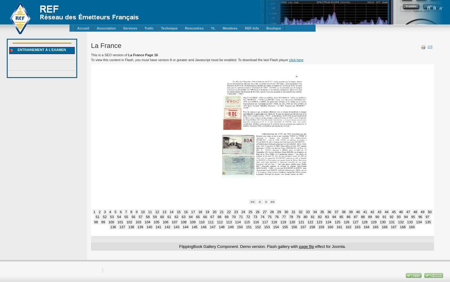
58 (147, 217)
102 (129, 222)
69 (227, 217)
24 (243, 212)
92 (391, 217)
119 (283, 222)
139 (140, 227)
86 (348, 217)
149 (230, 227)
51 (97, 217)
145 (194, 227)
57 (140, 217)
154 (276, 227)
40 (358, 212)
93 (398, 217)
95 (413, 217)
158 (312, 227)
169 (412, 227)
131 (392, 222)
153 (267, 227)
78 (291, 217)
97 (427, 217)
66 (205, 217)
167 (393, 227)
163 (357, 227)
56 (133, 217)
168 (402, 227)
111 (210, 222)
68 (219, 217)
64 (191, 217)
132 (401, 222)
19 (207, 212)
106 (165, 222)
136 (113, 227)
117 (265, 222)
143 (176, 227)
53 (112, 217)
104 (147, 222)
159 (321, 227)
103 (138, 222)
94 (406, 217)
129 (373, 222)
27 (265, 212)
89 (370, 217)
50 (430, 212)
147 (212, 227)
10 (143, 212)
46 (401, 212)
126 (346, 222)
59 (155, 217)
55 (126, 217)
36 (329, 212)
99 (103, 222)
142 (167, 227)
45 (394, 212)
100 (111, 222)
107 (174, 222)
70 (234, 217)
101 (120, 222)
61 (169, 217)
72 (248, 217)
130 (382, 222)
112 (220, 222)
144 (185, 227)
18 (200, 212)
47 (408, 212)
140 (149, 227)
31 (293, 212)
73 (255, 217)
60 (162, 217)
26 (257, 212)
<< (252, 202)
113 (229, 222)
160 (330, 227)
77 (284, 217)
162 (348, 227)
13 (164, 212)
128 (364, 222)
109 (192, 222)
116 (256, 222)
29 (279, 212)
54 (119, 217)
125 (337, 222)
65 (198, 217)
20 (215, 212)
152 (258, 227)
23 (236, 212)
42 (372, 212)
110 (202, 222)
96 (420, 217)
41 (365, 212)
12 (157, 212)
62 (176, 217)
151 (249, 227)
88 (363, 217)
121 (301, 222)
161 (339, 227)
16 (186, 212)
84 (334, 217)
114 (238, 222)
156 (294, 227)
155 (285, 227)
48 (415, 212)
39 (350, 212)
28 (272, 212)
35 (322, 212)
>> (272, 202)
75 (270, 217)
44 (386, 212)
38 (343, 212)
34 (315, 212)
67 (212, 217)
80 (305, 217)
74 (262, 217)
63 (183, 217)
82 (320, 217)
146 (203, 227)
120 (292, 222)
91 (384, 217)
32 (300, 212)
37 (336, 212)
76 (277, 217)
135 (428, 222)
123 (319, 222)
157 (303, 227)
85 (341, 217)
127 (355, 222)
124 (328, 222)
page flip (306, 246)
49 (422, 212)
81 (312, 217)
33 (308, 212)
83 (327, 217)
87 (355, 217)
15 (179, 212)
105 (156, 222)
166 (384, 227)
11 (150, 212)
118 (274, 222)
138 (131, 227)
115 (247, 222)
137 (122, 227)
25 (250, 212)
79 (298, 217)
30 (286, 212)
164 (366, 227)
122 (310, 222)
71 (241, 217)
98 (96, 222)
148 (222, 227)
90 (377, 217)
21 (222, 212)
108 (183, 222)
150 (240, 227)
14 (171, 212)
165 (375, 227)
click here (296, 60)
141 (158, 227)
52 (104, 217)
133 (410, 222)
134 (419, 222)
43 (379, 212)
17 (193, 212)
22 (229, 212)
